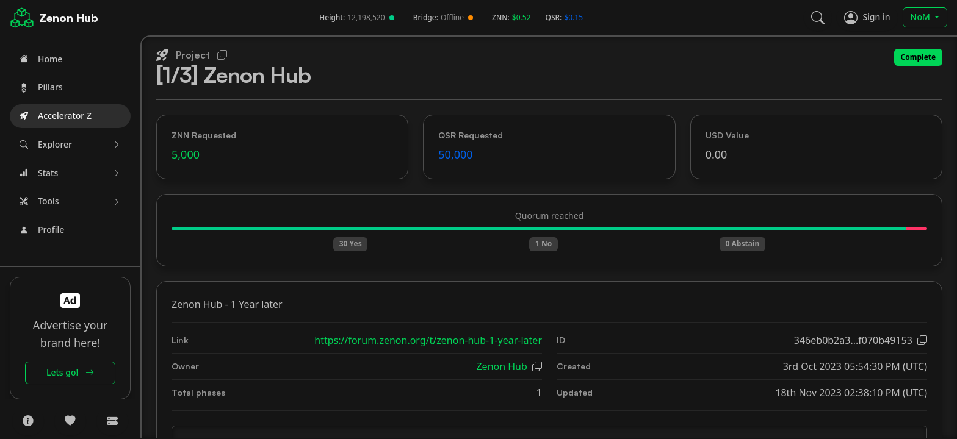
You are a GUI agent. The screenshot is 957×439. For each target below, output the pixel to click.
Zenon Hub (68, 17)
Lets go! (70, 372)
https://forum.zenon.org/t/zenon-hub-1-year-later (428, 340)
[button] (70, 145)
